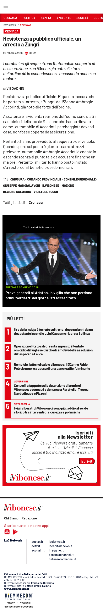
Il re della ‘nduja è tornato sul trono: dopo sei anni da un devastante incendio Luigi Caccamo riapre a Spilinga (53, 331)
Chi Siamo (11, 518)
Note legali (25, 602)
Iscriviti (87, 461)
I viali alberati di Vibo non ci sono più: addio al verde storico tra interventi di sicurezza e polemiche (51, 410)
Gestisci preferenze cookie (19, 606)
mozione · (69, 185)
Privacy (11, 602)
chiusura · (18, 179)
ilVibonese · (51, 185)
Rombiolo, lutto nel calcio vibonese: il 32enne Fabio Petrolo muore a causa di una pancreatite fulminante (52, 366)
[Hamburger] (5, 7)
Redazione (29, 518)
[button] (95, 27)
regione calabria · (18, 192)
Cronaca (25, 24)
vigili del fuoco (46, 192)
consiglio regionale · (80, 179)
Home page (10, 24)
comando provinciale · (45, 179)
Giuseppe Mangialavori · (22, 185)
